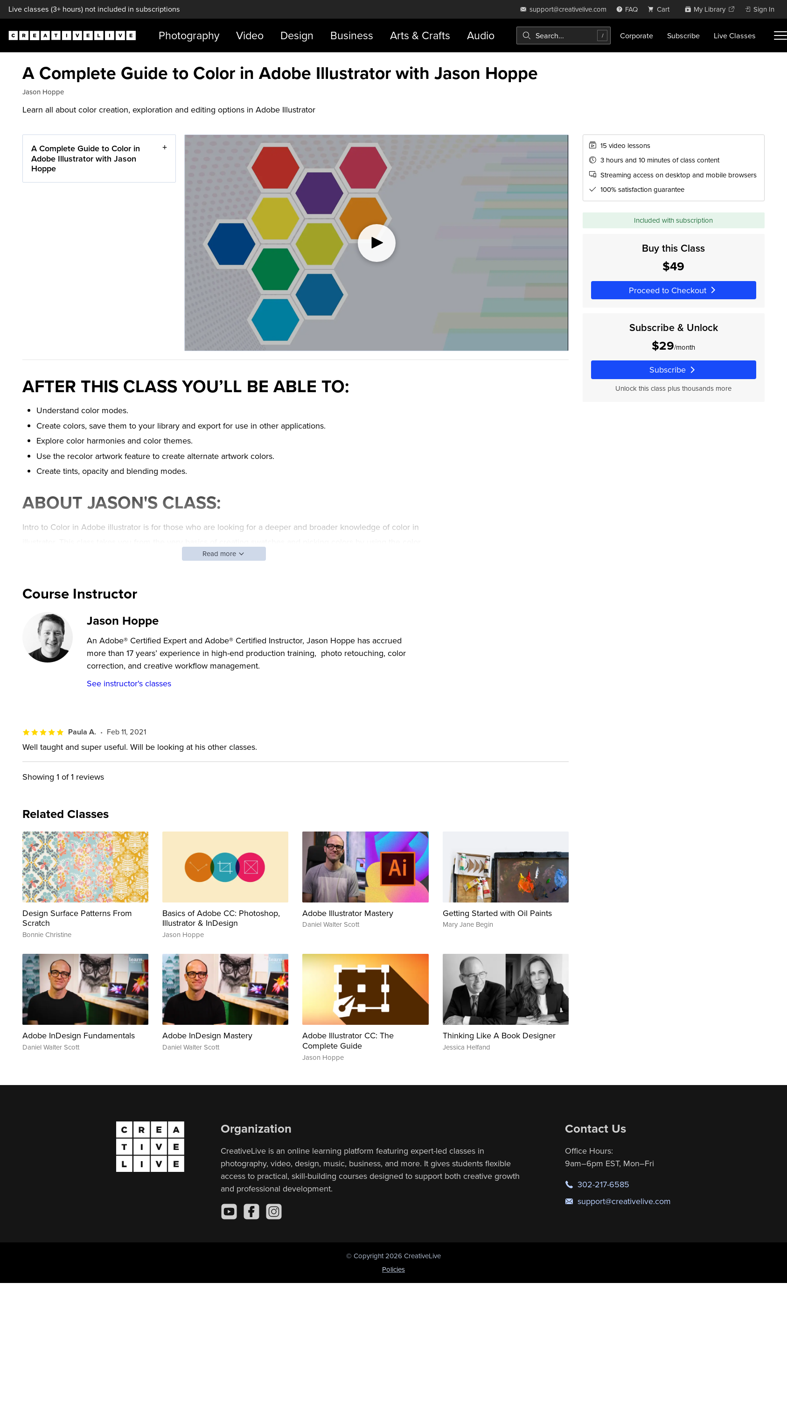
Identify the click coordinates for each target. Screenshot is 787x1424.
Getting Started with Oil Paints (497, 913)
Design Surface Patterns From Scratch (77, 918)
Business (351, 35)
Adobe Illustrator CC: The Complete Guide (348, 1040)
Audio (480, 35)
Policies (393, 1269)
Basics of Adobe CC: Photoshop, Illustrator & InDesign (221, 918)
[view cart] (661, 9)
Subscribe (683, 35)
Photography (189, 35)
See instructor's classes (129, 683)
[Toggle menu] (780, 35)
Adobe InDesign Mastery (207, 1035)
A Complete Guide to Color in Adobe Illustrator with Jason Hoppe (85, 158)
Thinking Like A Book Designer (499, 1035)
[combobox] (563, 35)
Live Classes (735, 35)
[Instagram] (273, 1211)
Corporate (636, 35)
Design (296, 35)
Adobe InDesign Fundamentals (78, 1035)
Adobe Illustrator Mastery (347, 913)
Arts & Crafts (420, 35)
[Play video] (376, 243)
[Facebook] (251, 1211)
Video (250, 35)
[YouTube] (229, 1211)
